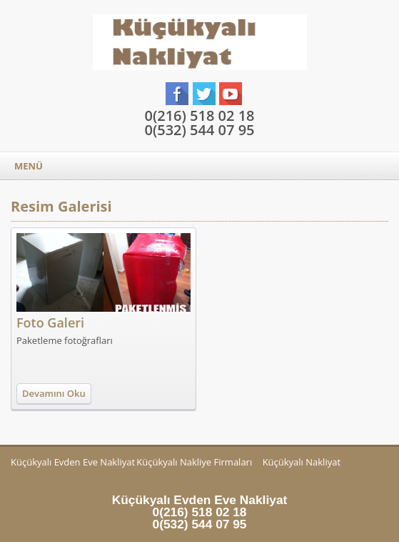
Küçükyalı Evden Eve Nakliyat (73, 461)
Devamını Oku (54, 393)
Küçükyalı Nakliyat (301, 461)
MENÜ (28, 165)
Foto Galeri (50, 322)
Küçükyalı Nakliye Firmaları (194, 461)
